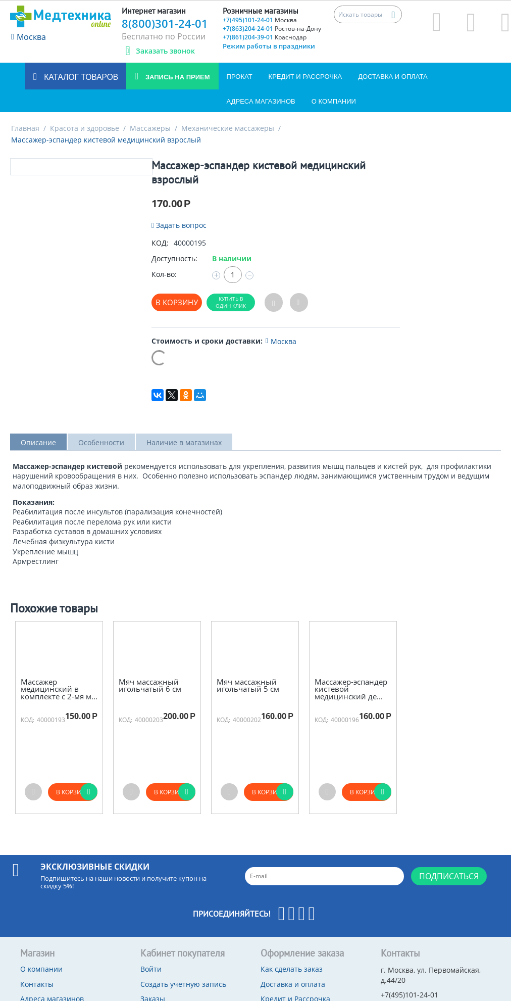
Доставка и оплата (392, 76)
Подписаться (449, 876)
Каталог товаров (80, 77)
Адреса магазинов (261, 101)
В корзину (177, 302)
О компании (334, 101)
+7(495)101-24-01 (260, 20)
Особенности (101, 442)
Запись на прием (176, 77)
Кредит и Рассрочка (305, 76)
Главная (25, 128)
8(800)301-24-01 (165, 23)
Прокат (239, 76)
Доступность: (174, 258)
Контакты (37, 984)
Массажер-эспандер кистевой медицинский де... (351, 689)
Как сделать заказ (292, 969)
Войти (151, 969)
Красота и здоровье (84, 128)
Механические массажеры (227, 128)
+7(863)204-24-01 (272, 28)
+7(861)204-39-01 (264, 37)
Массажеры (150, 128)
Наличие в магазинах (184, 442)
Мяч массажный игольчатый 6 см (150, 685)
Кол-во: (164, 274)
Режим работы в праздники (269, 46)
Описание (38, 442)
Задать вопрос (179, 225)
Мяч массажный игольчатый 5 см (248, 685)
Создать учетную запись (183, 984)
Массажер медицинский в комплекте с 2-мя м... (59, 689)
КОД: (160, 243)
